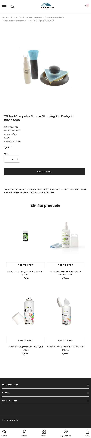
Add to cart (44, 171)
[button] (24, 433)
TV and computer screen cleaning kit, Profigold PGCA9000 (28, 21)
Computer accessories (32, 17)
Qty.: (6, 153)
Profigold (14, 134)
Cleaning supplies (54, 17)
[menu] (4, 6)
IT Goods (15, 17)
